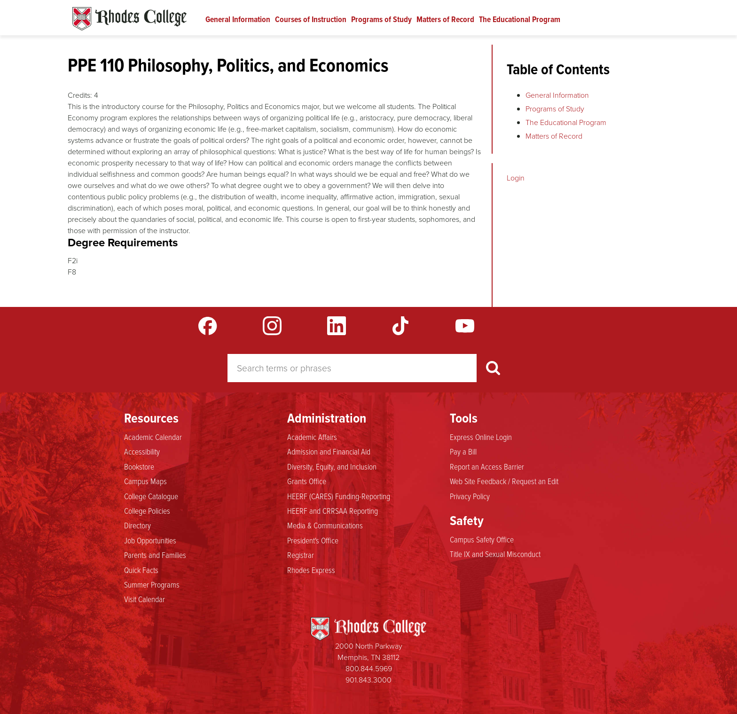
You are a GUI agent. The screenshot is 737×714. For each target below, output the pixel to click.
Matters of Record (445, 19)
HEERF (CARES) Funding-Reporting (338, 496)
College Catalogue (151, 496)
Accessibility (142, 451)
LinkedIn (336, 325)
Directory (137, 525)
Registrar (300, 554)
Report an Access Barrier (487, 466)
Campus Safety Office (482, 539)
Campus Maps (145, 480)
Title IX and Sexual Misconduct (495, 553)
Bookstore (139, 466)
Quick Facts (141, 569)
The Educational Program (519, 19)
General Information (237, 19)
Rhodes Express (311, 569)
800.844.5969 (368, 668)
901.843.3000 (368, 680)
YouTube (464, 325)
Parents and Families (155, 554)
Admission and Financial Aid (328, 451)
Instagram (272, 325)
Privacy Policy (470, 496)
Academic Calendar (153, 436)
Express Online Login (481, 436)
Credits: (80, 95)
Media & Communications (325, 525)
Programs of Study (381, 19)
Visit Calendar (144, 598)
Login (516, 178)
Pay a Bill (463, 451)
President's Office (312, 540)
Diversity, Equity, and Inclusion (331, 466)
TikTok (400, 325)
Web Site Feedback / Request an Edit (504, 480)
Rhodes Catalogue (129, 19)
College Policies (147, 510)
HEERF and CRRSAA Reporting (332, 510)
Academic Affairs (312, 436)
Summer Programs (152, 584)
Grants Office (306, 480)
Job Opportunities (150, 540)
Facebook (207, 325)
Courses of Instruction (310, 19)
